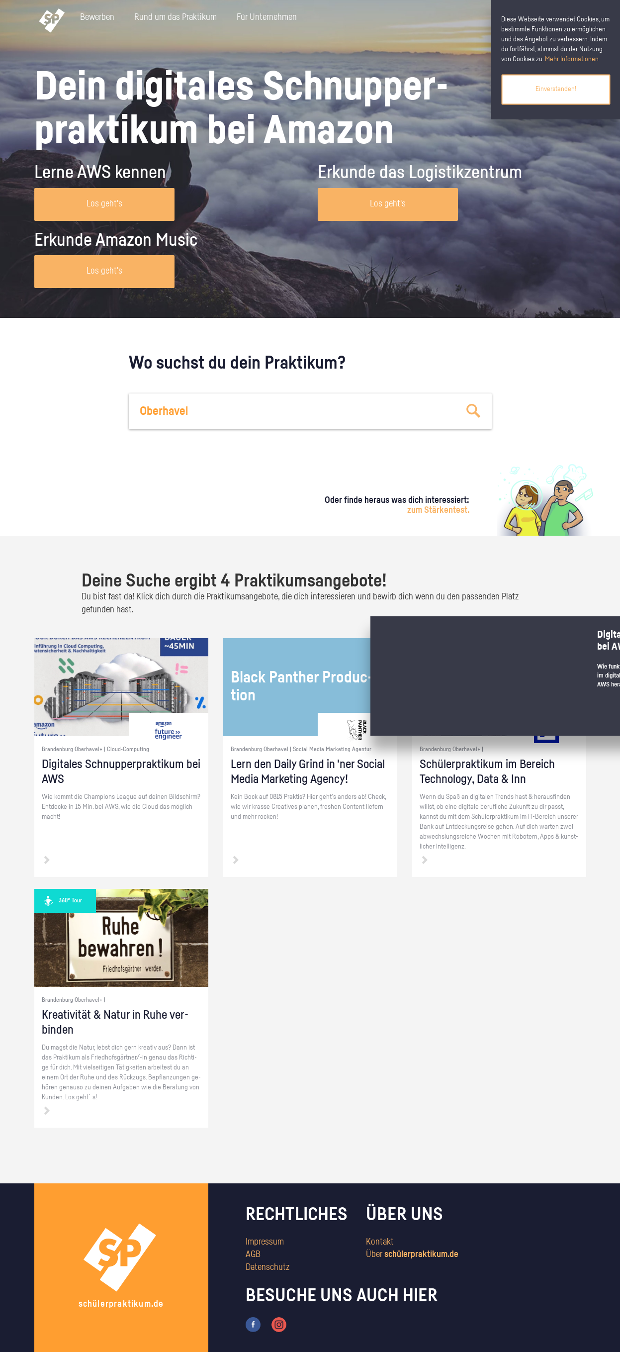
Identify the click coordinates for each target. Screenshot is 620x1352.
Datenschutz (267, 1267)
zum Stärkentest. (438, 510)
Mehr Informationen (572, 59)
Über (412, 1254)
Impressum (265, 1242)
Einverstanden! (555, 89)
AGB (253, 1254)
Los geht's (104, 203)
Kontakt (380, 1242)
